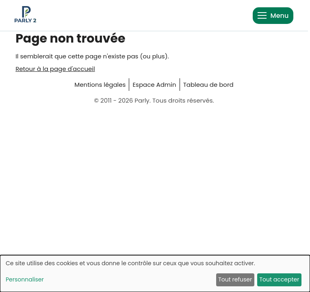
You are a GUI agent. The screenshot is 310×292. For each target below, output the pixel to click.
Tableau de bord (208, 84)
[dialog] (155, 273)
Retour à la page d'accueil (55, 68)
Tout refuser (235, 279)
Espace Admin (154, 84)
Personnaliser (25, 279)
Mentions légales (100, 84)
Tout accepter (279, 279)
